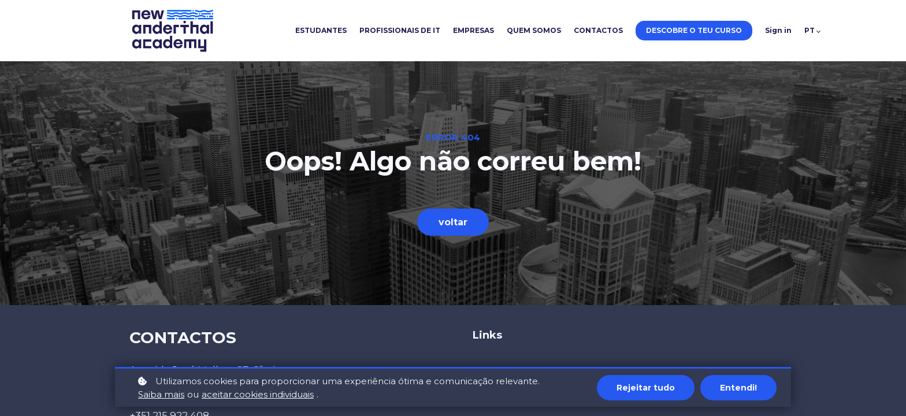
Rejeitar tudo (646, 389)
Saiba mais (161, 395)
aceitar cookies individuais (258, 395)
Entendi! (738, 389)
